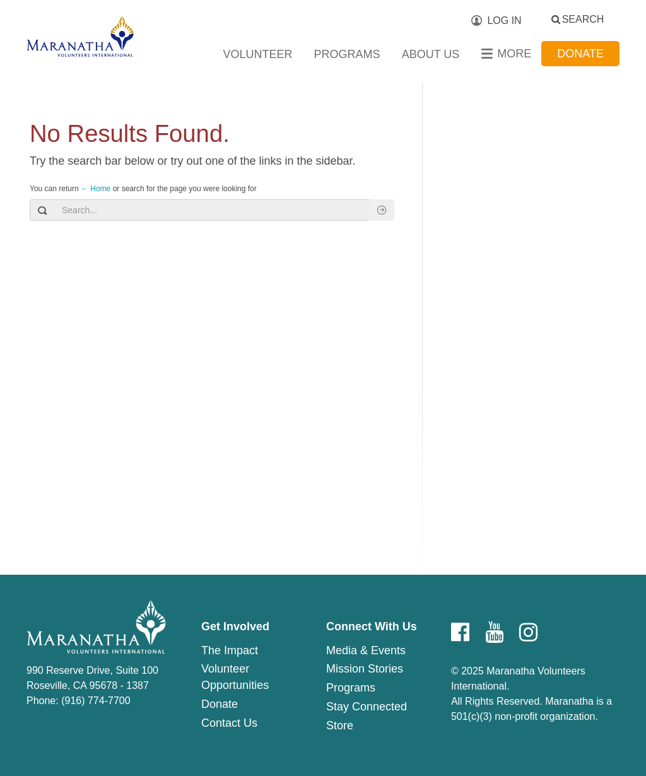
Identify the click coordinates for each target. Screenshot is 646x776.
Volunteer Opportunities (235, 676)
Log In (504, 20)
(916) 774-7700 (95, 700)
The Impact (229, 650)
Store (339, 725)
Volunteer (258, 54)
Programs (347, 54)
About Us (431, 54)
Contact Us (229, 723)
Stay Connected (366, 706)
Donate (580, 53)
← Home (95, 188)
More (514, 53)
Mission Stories (364, 668)
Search (583, 19)
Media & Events (366, 650)
